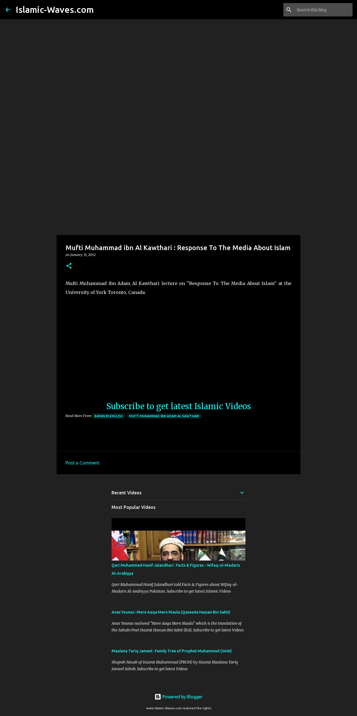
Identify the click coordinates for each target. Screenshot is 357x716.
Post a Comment (82, 462)
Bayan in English (109, 416)
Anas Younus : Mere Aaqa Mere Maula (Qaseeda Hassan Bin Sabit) (171, 612)
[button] (69, 266)
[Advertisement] (178, 191)
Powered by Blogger (178, 696)
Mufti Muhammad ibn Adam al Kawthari (164, 416)
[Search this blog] (323, 9)
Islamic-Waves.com (55, 9)
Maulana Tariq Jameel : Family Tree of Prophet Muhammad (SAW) (172, 651)
